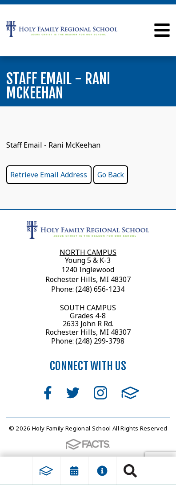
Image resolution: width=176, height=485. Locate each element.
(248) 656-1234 (100, 289)
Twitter (73, 392)
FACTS (130, 392)
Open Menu (162, 30)
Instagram (100, 392)
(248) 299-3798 (99, 341)
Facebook (48, 392)
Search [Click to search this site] (130, 471)
